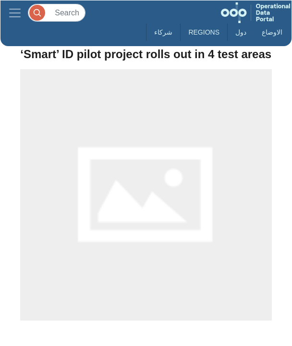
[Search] (56, 13)
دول (240, 32)
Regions (203, 32)
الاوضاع (272, 32)
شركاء (163, 32)
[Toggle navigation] (15, 13)
